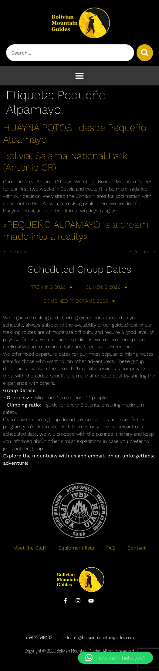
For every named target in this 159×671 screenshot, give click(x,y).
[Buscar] (145, 52)
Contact (136, 548)
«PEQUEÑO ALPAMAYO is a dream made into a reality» (76, 230)
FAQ (110, 548)
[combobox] (70, 52)
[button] (79, 75)
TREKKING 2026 (52, 287)
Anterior (15, 251)
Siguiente (143, 251)
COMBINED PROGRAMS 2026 (79, 301)
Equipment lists (76, 548)
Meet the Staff (29, 548)
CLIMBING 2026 (107, 287)
